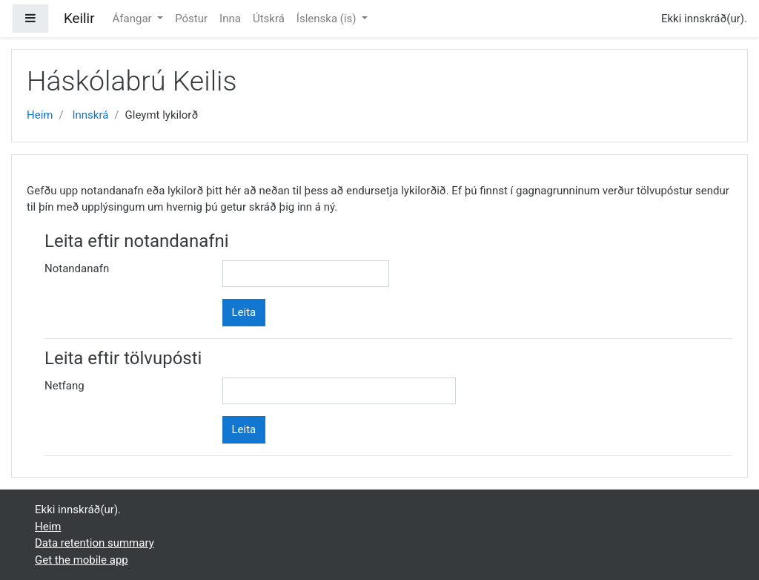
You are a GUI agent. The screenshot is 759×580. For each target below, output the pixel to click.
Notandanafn (76, 268)
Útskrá (269, 18)
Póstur (191, 18)
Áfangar (134, 18)
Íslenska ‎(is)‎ (327, 18)
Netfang (64, 385)
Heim (40, 115)
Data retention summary (94, 543)
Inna (230, 18)
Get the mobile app (81, 560)
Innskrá (90, 115)
